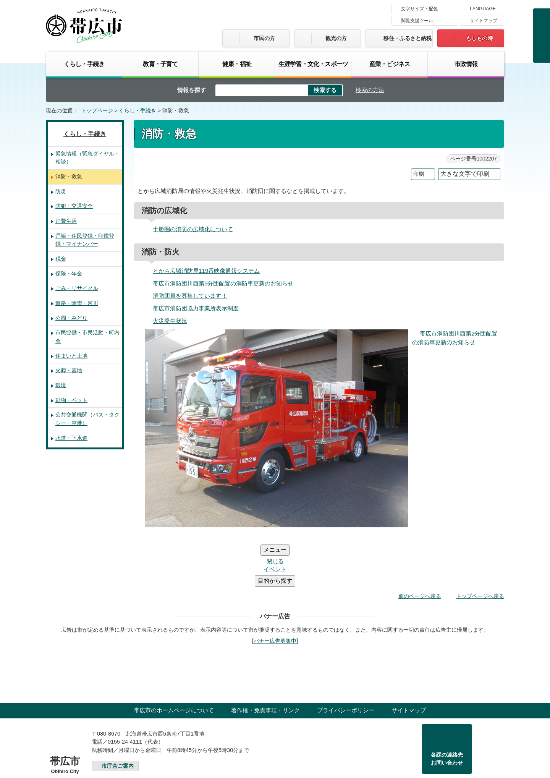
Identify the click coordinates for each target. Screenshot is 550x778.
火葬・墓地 (68, 370)
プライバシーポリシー (345, 664)
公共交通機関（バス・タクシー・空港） (87, 419)
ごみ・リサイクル (76, 288)
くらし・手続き (84, 63)
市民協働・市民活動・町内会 (87, 336)
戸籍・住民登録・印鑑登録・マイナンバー (84, 240)
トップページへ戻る (480, 550)
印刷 (418, 174)
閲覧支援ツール (417, 20)
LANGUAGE (483, 8)
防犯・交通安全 (74, 206)
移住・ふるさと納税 (407, 38)
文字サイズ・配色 (419, 8)
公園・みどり (71, 318)
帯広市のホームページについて (174, 664)
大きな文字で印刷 (464, 173)
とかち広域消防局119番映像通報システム (206, 270)
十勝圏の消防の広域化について (193, 229)
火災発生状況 (170, 321)
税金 (60, 259)
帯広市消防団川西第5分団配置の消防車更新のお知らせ (223, 283)
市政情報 (466, 63)
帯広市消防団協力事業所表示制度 (196, 308)
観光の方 (336, 38)
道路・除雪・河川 (76, 303)
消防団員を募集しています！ (190, 295)
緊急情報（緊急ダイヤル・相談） (87, 158)
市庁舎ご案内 (118, 720)
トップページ (97, 110)
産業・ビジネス (389, 63)
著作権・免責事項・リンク (265, 664)
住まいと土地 (71, 356)
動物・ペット (71, 400)
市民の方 (264, 38)
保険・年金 (68, 274)
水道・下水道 (71, 438)
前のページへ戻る (419, 550)
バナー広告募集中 (275, 595)
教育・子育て (160, 63)
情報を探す (191, 90)
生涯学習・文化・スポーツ (313, 63)
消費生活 (66, 221)
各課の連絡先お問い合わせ (447, 713)
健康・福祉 (236, 63)
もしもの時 (479, 38)
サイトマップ (483, 20)
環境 (60, 385)
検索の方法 (370, 90)
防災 (60, 191)
